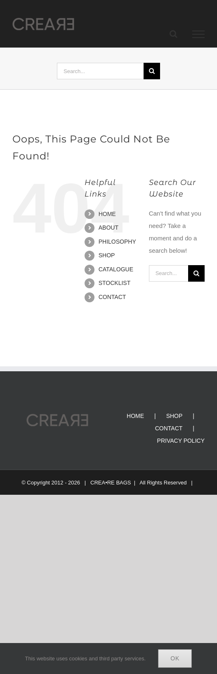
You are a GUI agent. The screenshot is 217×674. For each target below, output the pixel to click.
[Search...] (100, 71)
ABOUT (108, 227)
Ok (174, 658)
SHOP (107, 255)
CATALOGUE (116, 269)
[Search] (152, 71)
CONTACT (112, 297)
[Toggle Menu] (198, 34)
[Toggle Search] (173, 34)
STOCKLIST (115, 283)
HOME (107, 214)
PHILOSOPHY (117, 241)
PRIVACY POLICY (181, 440)
